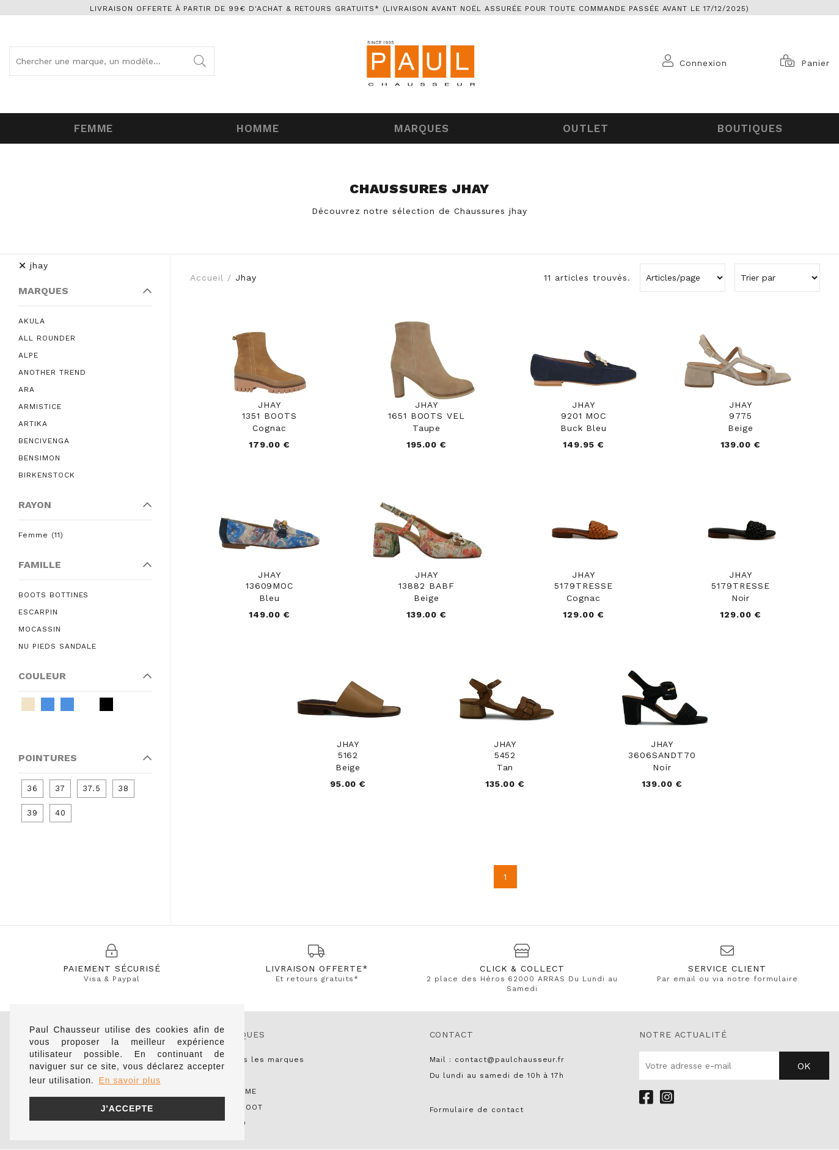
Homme (255, 127)
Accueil (207, 275)
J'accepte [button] (127, 1108)
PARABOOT (241, 1108)
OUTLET (584, 127)
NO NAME (238, 1092)
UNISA (231, 1076)
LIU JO (232, 1123)
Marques (419, 127)
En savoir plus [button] (129, 1080)
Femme (91, 127)
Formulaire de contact (477, 1110)
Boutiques (747, 127)
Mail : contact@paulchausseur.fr (497, 1060)
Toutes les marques (261, 1060)
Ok (804, 1066)
